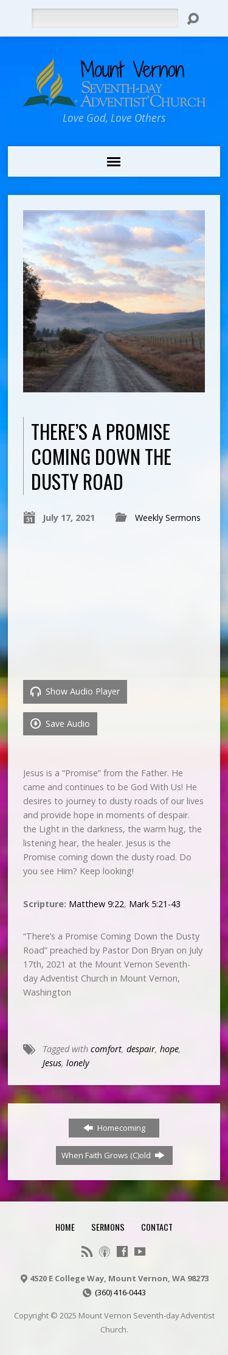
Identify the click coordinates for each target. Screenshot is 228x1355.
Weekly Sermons (168, 517)
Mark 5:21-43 (155, 904)
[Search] (104, 18)
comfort (106, 1049)
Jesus (52, 1063)
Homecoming (114, 1127)
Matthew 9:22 (96, 904)
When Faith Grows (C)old (113, 1155)
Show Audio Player (75, 691)
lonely (77, 1063)
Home (65, 1226)
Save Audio (60, 723)
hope (169, 1049)
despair (140, 1049)
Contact (157, 1226)
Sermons (108, 1226)
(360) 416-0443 (120, 1292)
